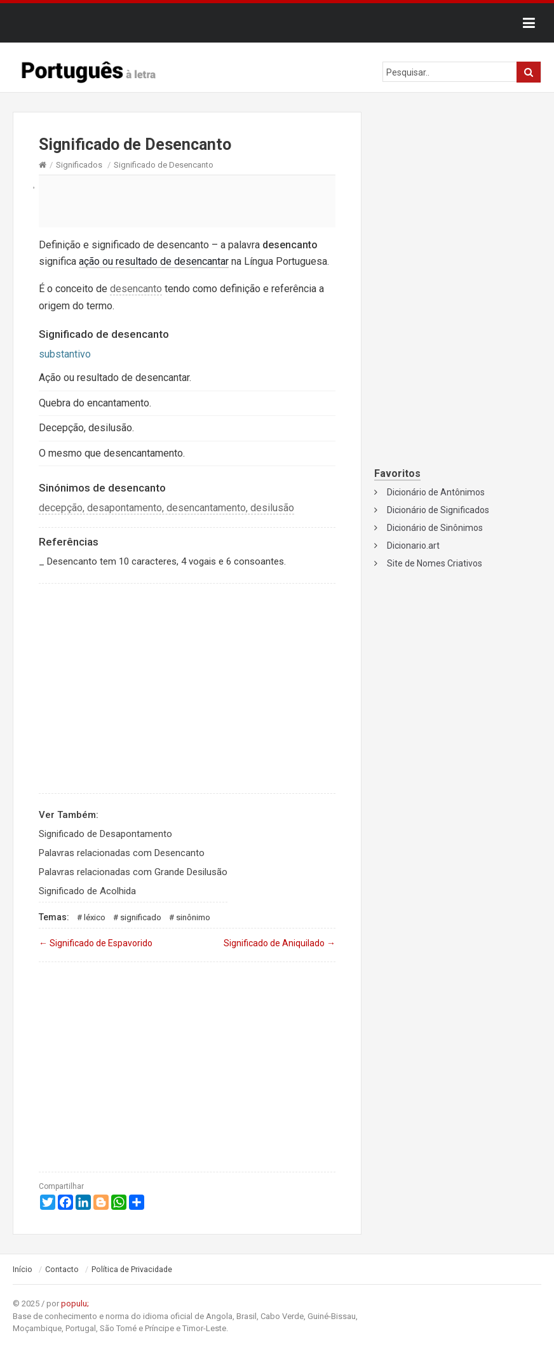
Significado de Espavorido (95, 943)
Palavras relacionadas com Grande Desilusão (133, 872)
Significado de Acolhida (87, 891)
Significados (79, 165)
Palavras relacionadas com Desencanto (122, 853)
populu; (75, 1303)
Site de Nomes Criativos (434, 563)
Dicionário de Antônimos (436, 492)
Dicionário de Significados (438, 510)
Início (22, 1269)
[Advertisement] (187, 201)
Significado (140, 917)
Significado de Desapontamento (105, 834)
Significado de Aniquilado (279, 943)
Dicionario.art (413, 545)
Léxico (94, 917)
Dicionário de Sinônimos (435, 528)
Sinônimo (193, 917)
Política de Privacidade (131, 1269)
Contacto (62, 1269)
